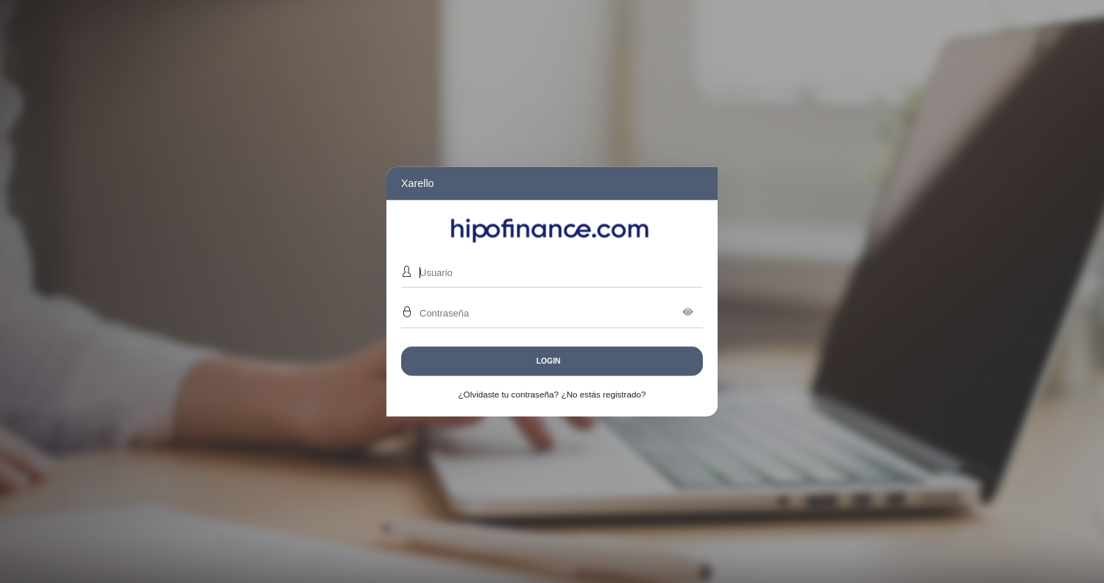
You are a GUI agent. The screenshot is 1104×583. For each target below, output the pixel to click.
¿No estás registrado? (604, 394)
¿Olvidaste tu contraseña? (508, 394)
